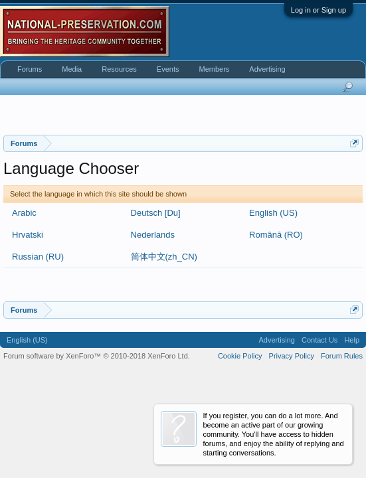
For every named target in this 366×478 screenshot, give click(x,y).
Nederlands (153, 235)
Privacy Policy (291, 356)
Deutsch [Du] (156, 213)
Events (168, 69)
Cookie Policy (240, 356)
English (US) (273, 213)
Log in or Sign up (318, 10)
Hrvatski (27, 235)
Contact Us (319, 340)
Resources (119, 69)
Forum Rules (342, 356)
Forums (29, 69)
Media (72, 69)
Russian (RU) (38, 257)
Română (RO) (276, 235)
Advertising (267, 69)
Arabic (24, 213)
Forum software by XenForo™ (96, 356)
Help (351, 340)
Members (214, 69)
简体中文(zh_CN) (164, 257)
